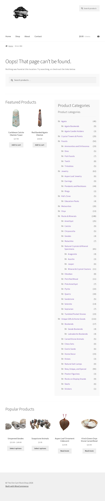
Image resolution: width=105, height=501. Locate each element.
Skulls (67, 384)
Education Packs (72, 201)
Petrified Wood (71, 279)
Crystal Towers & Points (72, 136)
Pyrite (67, 289)
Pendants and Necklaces (75, 186)
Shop (17, 36)
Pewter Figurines (72, 374)
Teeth (67, 161)
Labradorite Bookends (78, 334)
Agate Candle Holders (74, 131)
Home (8, 36)
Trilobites (69, 166)
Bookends (69, 324)
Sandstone (69, 299)
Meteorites (66, 206)
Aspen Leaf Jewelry (73, 176)
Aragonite (72, 254)
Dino (67, 151)
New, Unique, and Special (75, 369)
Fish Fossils (70, 156)
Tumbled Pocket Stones (75, 314)
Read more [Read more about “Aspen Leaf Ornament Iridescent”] (64, 451)
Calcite (68, 226)
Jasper (71, 264)
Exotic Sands (70, 349)
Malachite (69, 241)
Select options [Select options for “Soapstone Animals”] (40, 448)
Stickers (68, 389)
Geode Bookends (75, 329)
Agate (64, 121)
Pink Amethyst (71, 284)
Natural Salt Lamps (73, 364)
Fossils (64, 141)
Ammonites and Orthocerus (77, 146)
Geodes (68, 236)
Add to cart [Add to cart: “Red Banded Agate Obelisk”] (39, 145)
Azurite (71, 259)
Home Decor (70, 354)
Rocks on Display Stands (75, 379)
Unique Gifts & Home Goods (73, 319)
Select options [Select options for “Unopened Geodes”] (16, 448)
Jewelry (64, 171)
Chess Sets (69, 344)
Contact (38, 36)
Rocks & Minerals (68, 216)
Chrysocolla (70, 231)
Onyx (63, 211)
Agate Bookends (72, 126)
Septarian (69, 309)
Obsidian (68, 274)
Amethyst (69, 221)
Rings (67, 191)
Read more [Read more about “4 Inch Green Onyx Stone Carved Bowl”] (89, 451)
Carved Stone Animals (74, 339)
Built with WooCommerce (16, 486)
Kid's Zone (66, 196)
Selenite (68, 304)
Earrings (68, 181)
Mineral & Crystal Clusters (79, 269)
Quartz (68, 294)
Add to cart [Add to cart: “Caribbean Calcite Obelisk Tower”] (16, 145)
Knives (67, 359)
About (27, 36)
